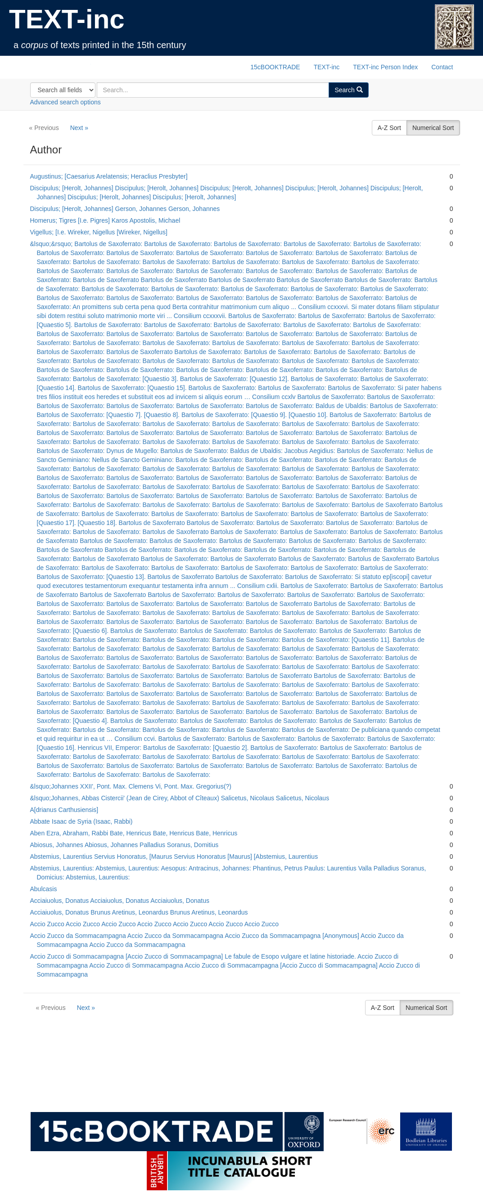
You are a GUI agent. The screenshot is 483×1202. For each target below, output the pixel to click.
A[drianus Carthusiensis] (64, 809)
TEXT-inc (67, 19)
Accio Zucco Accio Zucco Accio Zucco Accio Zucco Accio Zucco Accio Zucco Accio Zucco (154, 924)
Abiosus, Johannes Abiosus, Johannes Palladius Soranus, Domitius (124, 844)
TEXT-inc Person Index (385, 67)
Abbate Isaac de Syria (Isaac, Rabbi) (81, 821)
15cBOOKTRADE (275, 67)
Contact (442, 67)
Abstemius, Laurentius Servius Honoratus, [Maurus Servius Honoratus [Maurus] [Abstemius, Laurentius (174, 856)
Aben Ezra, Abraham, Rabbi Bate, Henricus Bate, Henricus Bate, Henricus (134, 833)
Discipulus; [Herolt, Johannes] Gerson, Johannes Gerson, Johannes (125, 208)
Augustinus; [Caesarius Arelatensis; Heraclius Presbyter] (109, 176)
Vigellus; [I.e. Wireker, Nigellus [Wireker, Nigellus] (99, 232)
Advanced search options (65, 102)
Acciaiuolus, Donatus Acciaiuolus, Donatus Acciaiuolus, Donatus (119, 900)
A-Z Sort (389, 127)
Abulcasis (43, 889)
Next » (79, 127)
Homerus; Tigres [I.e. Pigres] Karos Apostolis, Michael (105, 220)
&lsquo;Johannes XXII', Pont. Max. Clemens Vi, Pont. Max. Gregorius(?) (131, 786)
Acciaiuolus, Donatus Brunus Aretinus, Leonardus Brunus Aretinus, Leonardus (139, 912)
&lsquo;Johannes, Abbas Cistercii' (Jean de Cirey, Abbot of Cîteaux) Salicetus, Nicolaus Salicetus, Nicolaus (180, 798)
